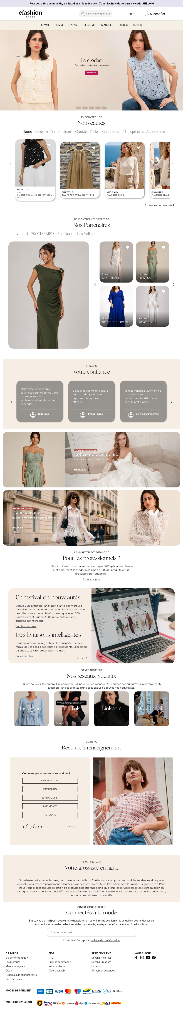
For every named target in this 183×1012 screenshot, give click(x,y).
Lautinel (22, 234)
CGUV (9, 970)
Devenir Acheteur (101, 957)
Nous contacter (57, 966)
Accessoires (155, 132)
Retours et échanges (103, 970)
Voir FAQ (72, 826)
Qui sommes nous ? (17, 957)
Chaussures (111, 132)
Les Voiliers (86, 234)
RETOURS (50, 814)
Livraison (97, 966)
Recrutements (14, 979)
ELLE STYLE (22, 190)
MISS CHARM (112, 192)
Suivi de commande (60, 962)
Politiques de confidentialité (21, 974)
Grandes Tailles (87, 132)
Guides (137, 25)
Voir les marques (26, 626)
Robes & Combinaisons (53, 132)
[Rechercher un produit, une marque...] (99, 13)
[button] (78, 658)
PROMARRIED (42, 234)
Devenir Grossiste (101, 962)
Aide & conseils (57, 970)
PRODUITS (50, 789)
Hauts (27, 132)
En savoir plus (91, 579)
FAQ (51, 957)
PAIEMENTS (50, 806)
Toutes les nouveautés (160, 205)
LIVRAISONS (50, 797)
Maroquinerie (133, 132)
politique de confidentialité (105, 940)
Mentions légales (15, 966)
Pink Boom (66, 234)
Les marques (13, 962)
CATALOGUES (50, 780)
